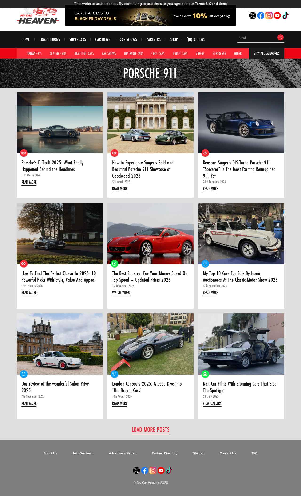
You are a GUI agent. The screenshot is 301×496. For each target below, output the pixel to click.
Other (238, 53)
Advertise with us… (123, 455)
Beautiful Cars (84, 53)
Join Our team (83, 455)
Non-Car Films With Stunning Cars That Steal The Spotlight (237, 388)
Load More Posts (151, 430)
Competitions (49, 39)
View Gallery (213, 404)
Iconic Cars (180, 53)
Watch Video (121, 293)
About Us (50, 455)
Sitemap (198, 455)
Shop (174, 39)
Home (25, 39)
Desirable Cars (133, 53)
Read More (29, 182)
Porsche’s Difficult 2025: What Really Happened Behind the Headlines (53, 166)
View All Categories (267, 53)
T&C (254, 455)
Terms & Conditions (211, 4)
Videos (200, 53)
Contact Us (228, 455)
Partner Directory (164, 455)
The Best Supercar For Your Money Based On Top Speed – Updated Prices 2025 (150, 277)
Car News (102, 39)
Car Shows (128, 39)
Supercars (77, 39)
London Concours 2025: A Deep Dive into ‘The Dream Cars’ (147, 388)
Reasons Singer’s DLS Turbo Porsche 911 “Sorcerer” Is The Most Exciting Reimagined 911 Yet (240, 170)
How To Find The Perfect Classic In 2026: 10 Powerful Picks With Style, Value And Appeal (57, 280)
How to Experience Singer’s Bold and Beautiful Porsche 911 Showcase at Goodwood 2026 (143, 170)
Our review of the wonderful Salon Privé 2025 (56, 388)
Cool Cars (158, 53)
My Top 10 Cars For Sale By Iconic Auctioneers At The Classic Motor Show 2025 (236, 280)
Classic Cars (58, 53)
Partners (153, 39)
